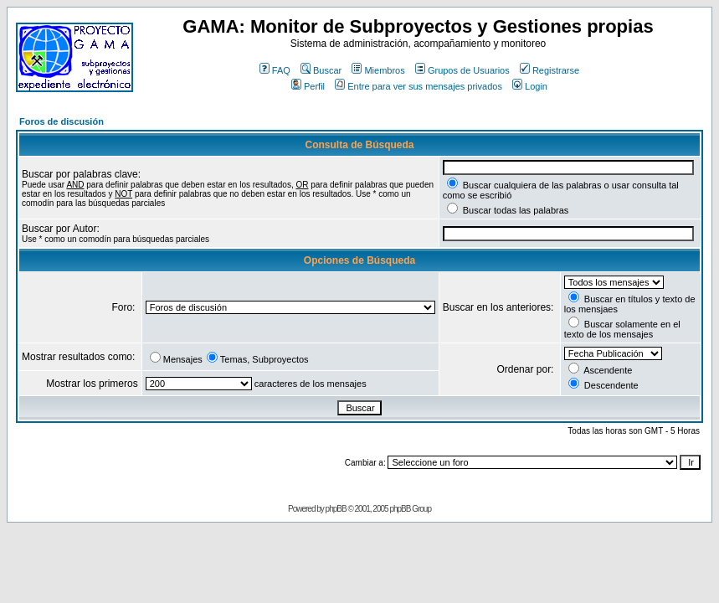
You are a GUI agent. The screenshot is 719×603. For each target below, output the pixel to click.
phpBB (336, 508)
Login (529, 86)
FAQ (274, 70)
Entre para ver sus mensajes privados (418, 86)
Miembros (378, 70)
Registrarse (549, 70)
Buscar (321, 70)
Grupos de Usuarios (462, 70)
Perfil (308, 86)
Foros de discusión (61, 121)
